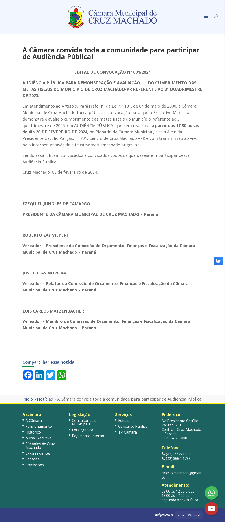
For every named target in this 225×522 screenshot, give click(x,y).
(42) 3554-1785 (176, 458)
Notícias (45, 399)
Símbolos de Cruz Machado (40, 445)
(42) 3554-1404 (176, 454)
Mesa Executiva (38, 438)
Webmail (194, 515)
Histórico (33, 432)
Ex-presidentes (38, 453)
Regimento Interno (88, 435)
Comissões (35, 464)
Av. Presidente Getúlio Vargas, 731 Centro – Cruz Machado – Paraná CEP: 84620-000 (181, 429)
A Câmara (34, 420)
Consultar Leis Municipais (84, 422)
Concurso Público (133, 426)
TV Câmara (127, 432)
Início (27, 399)
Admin (182, 515)
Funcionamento (39, 426)
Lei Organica (82, 429)
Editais (123, 420)
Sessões (32, 459)
